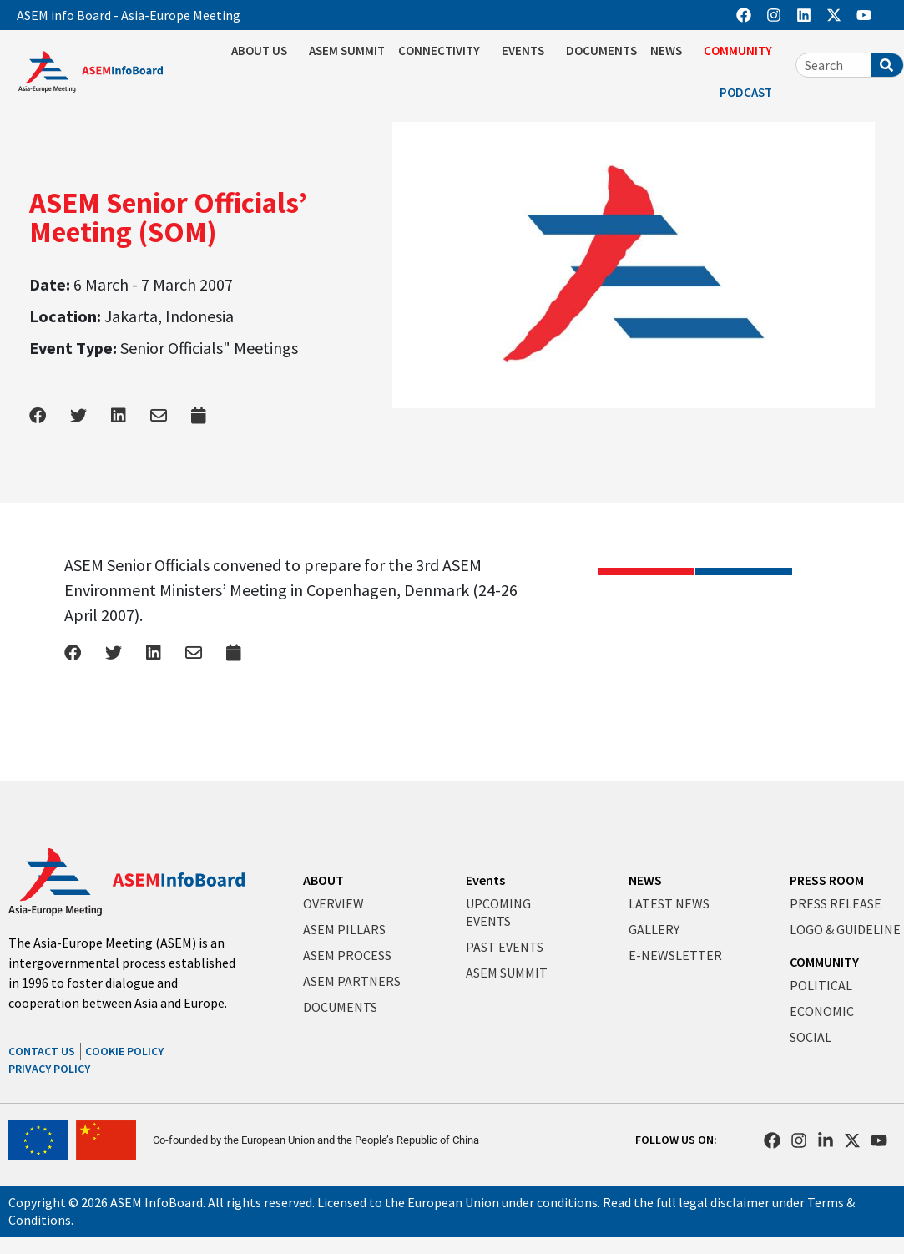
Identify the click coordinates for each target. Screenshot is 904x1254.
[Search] (887, 65)
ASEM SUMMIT (347, 50)
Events (485, 880)
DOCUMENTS (601, 50)
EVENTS (527, 51)
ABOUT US (263, 51)
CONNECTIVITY (443, 51)
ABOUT (323, 880)
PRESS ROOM (827, 880)
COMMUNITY (742, 51)
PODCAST (750, 92)
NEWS (670, 51)
